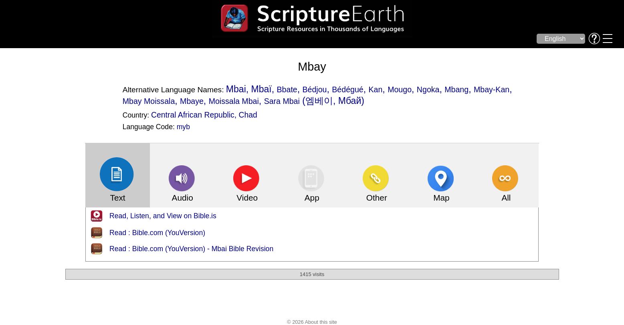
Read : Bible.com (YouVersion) (157, 233)
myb (183, 127)
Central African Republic (192, 114)
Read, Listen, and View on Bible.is (162, 216)
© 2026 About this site (312, 322)
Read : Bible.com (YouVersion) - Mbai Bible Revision (191, 249)
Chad (248, 114)
